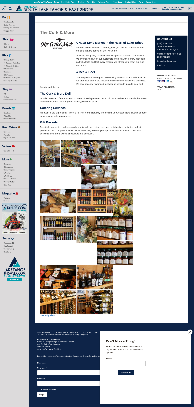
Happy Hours (9, 31)
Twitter (7, 252)
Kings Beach (118, 2)
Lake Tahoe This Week (43, 2)
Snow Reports (9, 170)
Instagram (9, 249)
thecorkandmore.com (167, 61)
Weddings (8, 176)
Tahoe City (91, 2)
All (5, 94)
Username (42, 368)
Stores (6, 44)
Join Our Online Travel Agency (48, 344)
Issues (6, 201)
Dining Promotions (11, 28)
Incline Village (130, 2)
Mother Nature (9, 182)
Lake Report (9, 151)
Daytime (7, 113)
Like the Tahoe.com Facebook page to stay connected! (135, 8)
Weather (7, 173)
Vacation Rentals (10, 100)
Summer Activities (13, 63)
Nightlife (7, 116)
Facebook (9, 243)
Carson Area (150, 2)
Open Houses (9, 138)
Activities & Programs (12, 78)
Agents (7, 135)
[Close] (190, 351)
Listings (7, 132)
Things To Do (9, 60)
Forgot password (49, 389)
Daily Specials (9, 25)
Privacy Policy (98, 332)
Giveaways (8, 167)
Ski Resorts (8, 75)
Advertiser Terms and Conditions (49, 349)
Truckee (81, 2)
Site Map (7, 185)
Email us (161, 65)
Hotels (6, 97)
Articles (7, 198)
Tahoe (56, 2)
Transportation (10, 179)
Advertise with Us (43, 346)
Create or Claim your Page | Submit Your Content (55, 342)
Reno (141, 2)
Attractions (8, 69)
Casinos (7, 72)
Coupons (7, 164)
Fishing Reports (10, 81)
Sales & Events (10, 47)
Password (41, 379)
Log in (42, 394)
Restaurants (9, 22)
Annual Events (10, 119)
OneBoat (53, 356)
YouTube (8, 246)
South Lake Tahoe (68, 2)
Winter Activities (12, 66)
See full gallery (47, 315)
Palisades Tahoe (103, 2)
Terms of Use (87, 332)
